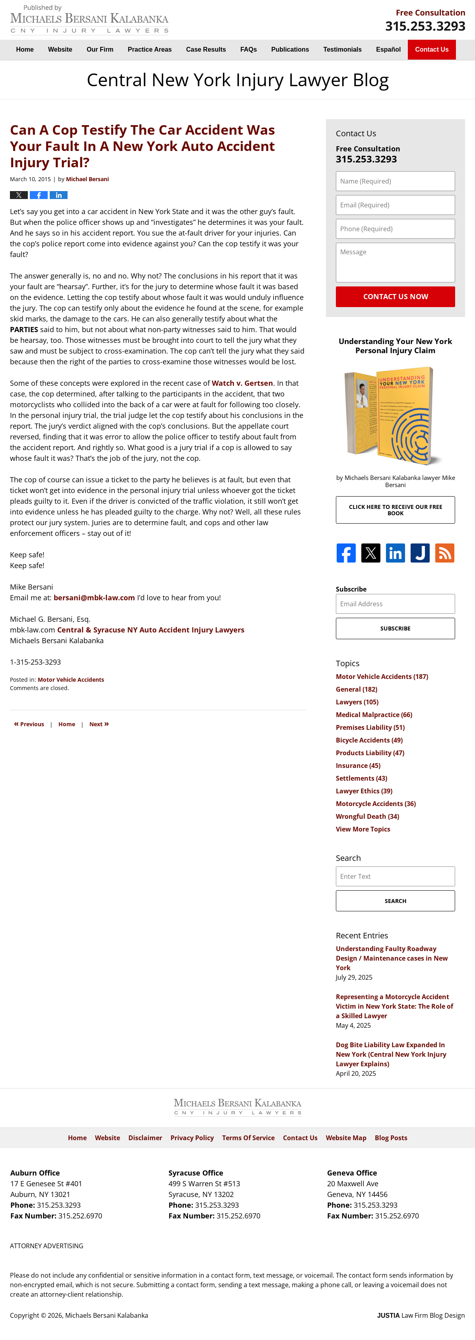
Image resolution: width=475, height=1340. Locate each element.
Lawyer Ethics (364, 791)
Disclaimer (145, 1137)
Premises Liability (370, 727)
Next (99, 723)
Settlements (361, 778)
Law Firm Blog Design (421, 1315)
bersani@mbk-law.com (95, 597)
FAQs (248, 49)
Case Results (206, 49)
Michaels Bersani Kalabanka (106, 1315)
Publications (290, 49)
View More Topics (363, 829)
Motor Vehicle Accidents (71, 679)
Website (60, 49)
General (356, 689)
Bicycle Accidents (369, 740)
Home (25, 49)
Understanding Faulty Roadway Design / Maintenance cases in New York (392, 958)
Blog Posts (391, 1137)
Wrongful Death (367, 816)
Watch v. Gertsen (242, 383)
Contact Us (431, 49)
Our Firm (100, 49)
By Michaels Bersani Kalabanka (425, 20)
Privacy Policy (192, 1137)
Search (396, 901)
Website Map (346, 1137)
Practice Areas (150, 49)
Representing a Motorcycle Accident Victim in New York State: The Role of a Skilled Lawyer (394, 1006)
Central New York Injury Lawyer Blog (89, 20)
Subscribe (351, 589)
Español (388, 49)
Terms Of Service (248, 1137)
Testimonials (343, 49)
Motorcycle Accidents (376, 803)
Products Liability (370, 752)
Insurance (358, 765)
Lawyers (357, 702)
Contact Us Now (395, 296)
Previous (29, 723)
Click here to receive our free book (395, 509)
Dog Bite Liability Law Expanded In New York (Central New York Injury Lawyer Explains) (391, 1054)
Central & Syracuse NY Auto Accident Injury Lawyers (150, 629)
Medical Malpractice (374, 714)
